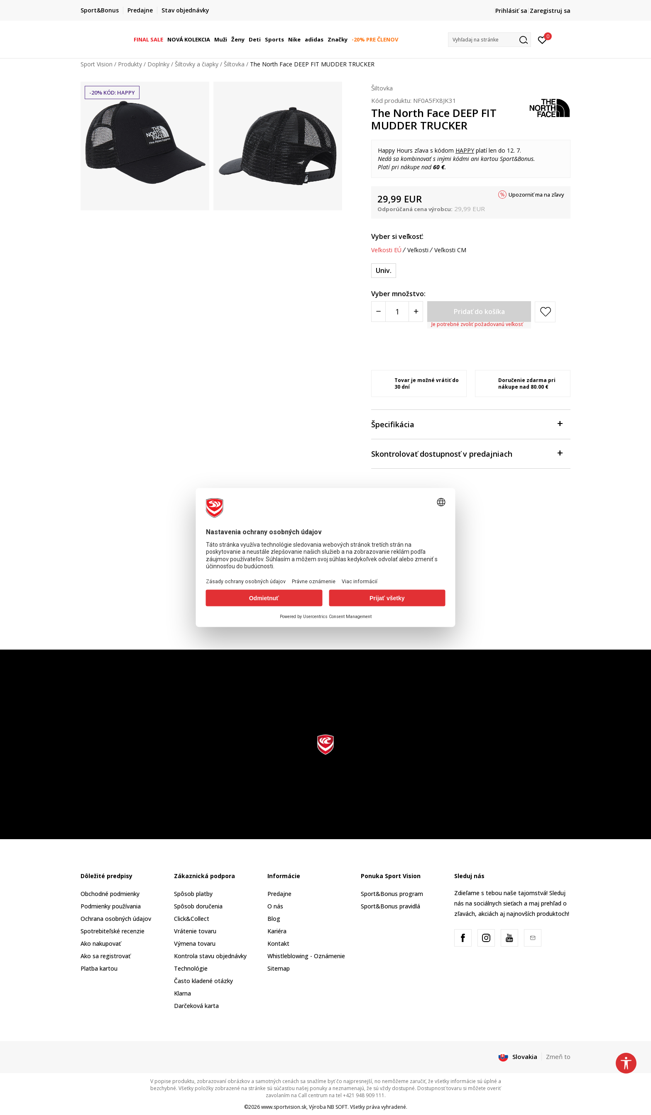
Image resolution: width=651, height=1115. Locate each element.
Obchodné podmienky (110, 894)
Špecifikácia (466, 423)
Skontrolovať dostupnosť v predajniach (466, 453)
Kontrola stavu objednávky (210, 956)
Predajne (279, 894)
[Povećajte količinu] (416, 311)
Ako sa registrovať (105, 956)
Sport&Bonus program (392, 894)
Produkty (130, 64)
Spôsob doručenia (198, 906)
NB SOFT (337, 1106)
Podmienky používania (111, 906)
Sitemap (278, 968)
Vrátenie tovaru (195, 931)
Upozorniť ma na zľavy (536, 194)
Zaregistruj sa (550, 11)
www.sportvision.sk (283, 1106)
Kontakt (278, 943)
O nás (275, 906)
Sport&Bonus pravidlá (390, 906)
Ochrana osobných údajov (116, 919)
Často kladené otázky (203, 981)
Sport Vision (97, 64)
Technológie (191, 968)
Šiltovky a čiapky (196, 64)
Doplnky (158, 64)
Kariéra (276, 931)
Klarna (182, 993)
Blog (273, 919)
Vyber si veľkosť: (397, 236)
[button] (489, 39)
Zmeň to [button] (558, 1056)
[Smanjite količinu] (378, 311)
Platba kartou (99, 968)
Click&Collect (191, 919)
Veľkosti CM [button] (450, 250)
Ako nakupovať (101, 943)
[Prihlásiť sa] (542, 39)
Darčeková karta (196, 1006)
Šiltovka (234, 64)
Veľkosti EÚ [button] (386, 250)
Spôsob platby (193, 894)
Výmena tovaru (194, 943)
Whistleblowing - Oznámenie (306, 956)
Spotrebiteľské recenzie (112, 931)
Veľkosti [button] (417, 250)
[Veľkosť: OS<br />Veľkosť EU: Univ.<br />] (383, 270)
